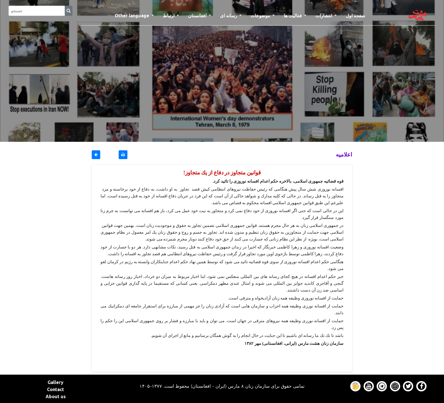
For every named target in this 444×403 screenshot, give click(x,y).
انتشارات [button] (324, 15)
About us (56, 396)
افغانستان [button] (198, 15)
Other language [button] (132, 15)
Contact (55, 389)
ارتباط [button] (169, 15)
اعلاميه (344, 154)
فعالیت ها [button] (293, 15)
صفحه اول (358, 15)
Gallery (55, 382)
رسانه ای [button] (229, 15)
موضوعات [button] (261, 15)
